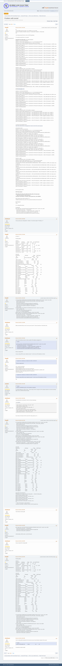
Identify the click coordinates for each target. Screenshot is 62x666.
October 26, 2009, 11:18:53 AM (20, 27)
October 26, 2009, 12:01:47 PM (20, 420)
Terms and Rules (53, 664)
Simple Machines (11, 664)
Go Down (6, 24)
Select (19, 402)
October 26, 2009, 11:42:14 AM (20, 383)
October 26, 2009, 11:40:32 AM (20, 358)
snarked (7, 383)
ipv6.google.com (21, 88)
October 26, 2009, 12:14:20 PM (20, 525)
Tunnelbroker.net (53, 10)
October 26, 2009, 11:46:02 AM (20, 398)
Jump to (42, 657)
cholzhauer (7, 218)
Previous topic (50, 21)
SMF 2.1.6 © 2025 (5, 664)
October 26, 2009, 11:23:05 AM (20, 218)
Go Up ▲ (57, 664)
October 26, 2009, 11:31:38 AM (20, 322)
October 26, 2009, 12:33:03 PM (20, 556)
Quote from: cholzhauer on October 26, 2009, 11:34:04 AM (27, 360)
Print (57, 24)
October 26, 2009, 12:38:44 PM (20, 638)
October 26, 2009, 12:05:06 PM (20, 509)
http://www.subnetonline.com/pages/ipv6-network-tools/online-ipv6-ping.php (29, 125)
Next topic (55, 21)
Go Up (5, 653)
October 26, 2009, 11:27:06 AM (20, 234)
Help (49, 664)
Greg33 (6, 27)
